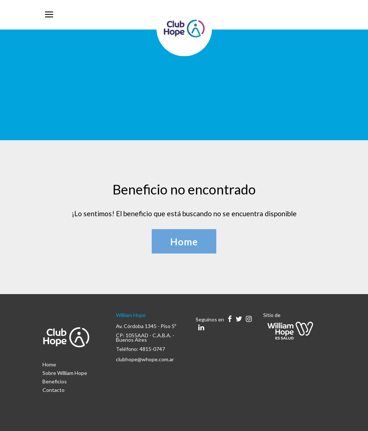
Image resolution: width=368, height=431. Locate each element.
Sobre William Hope (64, 373)
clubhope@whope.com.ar (145, 359)
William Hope (131, 315)
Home (49, 364)
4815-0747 (152, 349)
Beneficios (54, 381)
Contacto (53, 390)
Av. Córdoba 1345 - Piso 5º (146, 326)
